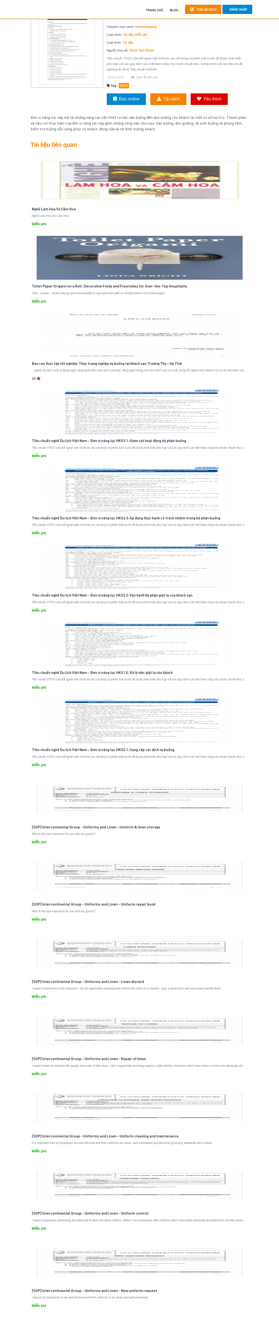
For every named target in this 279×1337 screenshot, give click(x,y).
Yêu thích (209, 99)
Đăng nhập (238, 9)
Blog (174, 10)
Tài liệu (127, 42)
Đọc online (126, 99)
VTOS (124, 85)
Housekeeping (146, 27)
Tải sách (168, 99)
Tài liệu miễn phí (135, 34)
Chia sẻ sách (203, 9)
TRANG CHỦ (154, 10)
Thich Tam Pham (141, 50)
